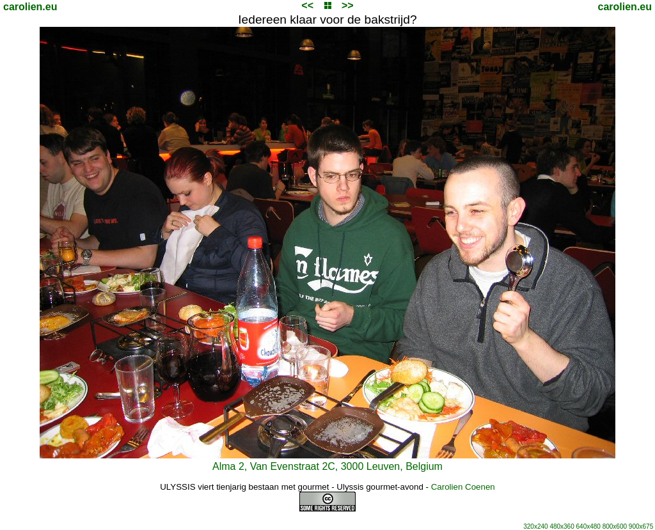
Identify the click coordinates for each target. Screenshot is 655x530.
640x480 (588, 526)
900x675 (641, 526)
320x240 (535, 526)
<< (307, 5)
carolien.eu (30, 6)
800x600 (615, 526)
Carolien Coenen (463, 487)
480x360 (561, 526)
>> (348, 5)
